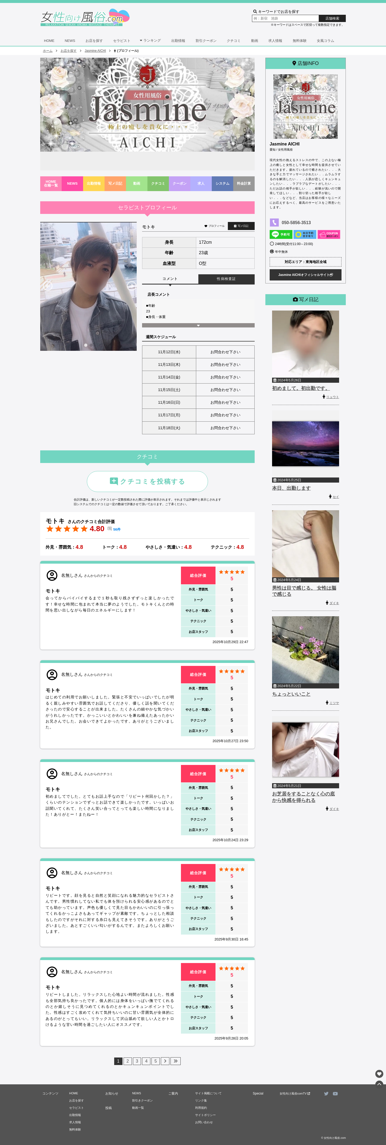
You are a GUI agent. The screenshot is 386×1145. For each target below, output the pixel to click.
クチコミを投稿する (147, 481)
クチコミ (234, 41)
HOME (49, 41)
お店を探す (94, 41)
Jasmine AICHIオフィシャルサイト (305, 275)
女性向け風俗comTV (295, 1093)
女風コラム (325, 41)
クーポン (180, 183)
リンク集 (201, 1100)
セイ (336, 497)
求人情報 (275, 41)
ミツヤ (334, 703)
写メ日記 (115, 183)
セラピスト (122, 41)
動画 (254, 41)
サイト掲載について (208, 1093)
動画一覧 (138, 1107)
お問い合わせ (204, 1122)
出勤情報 (178, 41)
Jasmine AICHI (95, 51)
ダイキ (334, 603)
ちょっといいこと (291, 694)
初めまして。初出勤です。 (301, 388)
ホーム (48, 51)
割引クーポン (206, 41)
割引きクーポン (142, 1100)
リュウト (332, 397)
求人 (201, 183)
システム (222, 183)
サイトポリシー (205, 1115)
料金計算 (244, 183)
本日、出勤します (291, 488)
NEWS (70, 41)
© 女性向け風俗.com (333, 1137)
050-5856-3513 (296, 222)
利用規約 (201, 1107)
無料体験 (300, 41)
